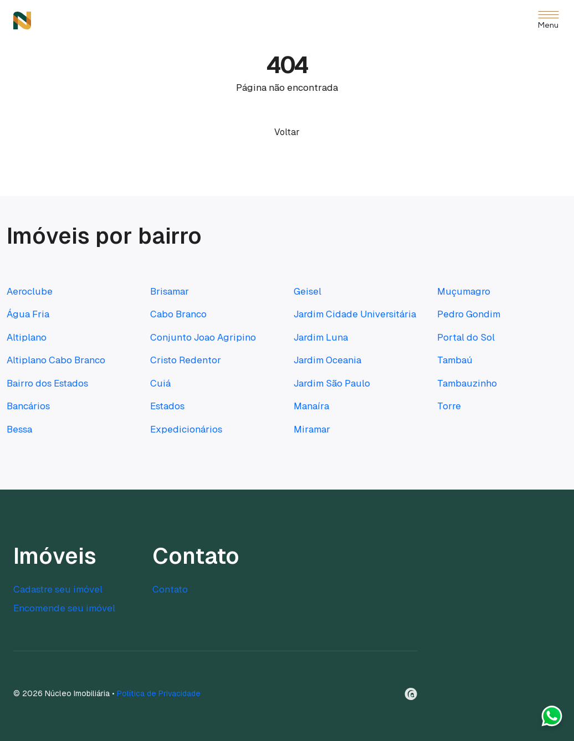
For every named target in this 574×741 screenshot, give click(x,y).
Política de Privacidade (159, 693)
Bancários (28, 405)
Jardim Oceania (327, 360)
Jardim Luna (321, 337)
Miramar (312, 429)
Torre (449, 405)
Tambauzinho (467, 383)
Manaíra (311, 405)
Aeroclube (30, 291)
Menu (548, 26)
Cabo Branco (178, 314)
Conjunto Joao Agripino (203, 337)
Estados (167, 405)
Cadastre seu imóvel (57, 589)
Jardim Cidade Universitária (355, 314)
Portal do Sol (466, 337)
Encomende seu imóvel (64, 608)
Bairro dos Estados (47, 383)
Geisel (307, 291)
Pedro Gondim (468, 314)
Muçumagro (463, 291)
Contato (170, 589)
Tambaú (455, 360)
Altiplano (27, 337)
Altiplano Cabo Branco (56, 360)
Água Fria (28, 314)
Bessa (19, 429)
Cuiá (160, 383)
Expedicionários (186, 429)
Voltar (287, 132)
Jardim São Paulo (332, 383)
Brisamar (169, 291)
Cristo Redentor (185, 360)
